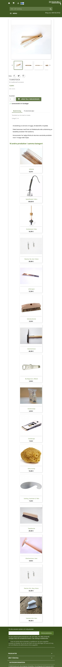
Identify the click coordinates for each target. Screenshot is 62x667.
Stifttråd (31, 169)
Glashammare (31, 349)
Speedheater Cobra (31, 199)
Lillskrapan (31, 289)
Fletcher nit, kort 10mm (31, 259)
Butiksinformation (17, 662)
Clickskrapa (31, 438)
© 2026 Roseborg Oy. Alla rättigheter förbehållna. (21, 666)
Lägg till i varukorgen (28, 99)
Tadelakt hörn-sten (31, 618)
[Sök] (31, 9)
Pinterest (23, 76)
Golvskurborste (31, 319)
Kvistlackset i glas (31, 229)
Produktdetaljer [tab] (29, 111)
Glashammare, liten (31, 558)
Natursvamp (31, 468)
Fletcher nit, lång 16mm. (31, 588)
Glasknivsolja (31, 409)
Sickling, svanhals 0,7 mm (31, 498)
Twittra (18, 76)
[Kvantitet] (11, 99)
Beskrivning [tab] (17, 111)
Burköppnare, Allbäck (31, 379)
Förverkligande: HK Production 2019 (44, 666)
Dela (14, 76)
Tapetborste (31, 528)
